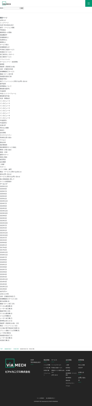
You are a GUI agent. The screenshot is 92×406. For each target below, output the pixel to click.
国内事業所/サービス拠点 (8, 147)
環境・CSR (3, 152)
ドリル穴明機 (4, 316)
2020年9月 (3, 242)
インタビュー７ (5, 113)
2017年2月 (3, 250)
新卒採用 (3, 83)
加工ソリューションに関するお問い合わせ (13, 81)
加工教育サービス (6, 57)
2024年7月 (3, 203)
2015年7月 (3, 269)
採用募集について (6, 86)
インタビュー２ (5, 101)
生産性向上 (3, 40)
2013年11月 (4, 286)
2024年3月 (3, 208)
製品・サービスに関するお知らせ (11, 171)
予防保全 (3, 30)
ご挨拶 (2, 164)
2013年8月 (3, 289)
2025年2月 (3, 198)
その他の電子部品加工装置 (8, 328)
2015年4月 (3, 274)
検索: (1, 8)
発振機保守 (3, 35)
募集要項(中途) (5, 96)
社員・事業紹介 (5, 98)
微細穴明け (3, 79)
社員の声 (3, 125)
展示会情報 (3, 301)
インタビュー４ (5, 106)
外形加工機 (3, 340)
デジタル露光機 (5, 306)
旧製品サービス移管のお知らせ (57, 371)
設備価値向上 (4, 37)
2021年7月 (3, 237)
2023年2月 (3, 220)
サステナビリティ (6, 135)
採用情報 (81, 360)
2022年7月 (3, 225)
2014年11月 (4, 279)
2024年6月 (3, 206)
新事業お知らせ (5, 321)
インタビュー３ (5, 103)
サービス (54, 360)
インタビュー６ (5, 110)
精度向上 (3, 42)
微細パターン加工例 (6, 74)
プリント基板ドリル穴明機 (8, 330)
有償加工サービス (6, 52)
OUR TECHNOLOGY (7, 25)
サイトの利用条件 (6, 181)
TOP (1, 348)
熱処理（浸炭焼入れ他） (8, 66)
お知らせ (3, 20)
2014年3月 (3, 284)
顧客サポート (4, 154)
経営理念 (3, 159)
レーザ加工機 (4, 333)
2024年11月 (4, 201)
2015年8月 (3, 267)
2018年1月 (3, 245)
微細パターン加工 (6, 303)
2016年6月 (3, 259)
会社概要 (3, 162)
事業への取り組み (6, 149)
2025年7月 (3, 191)
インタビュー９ (5, 118)
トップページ (4, 22)
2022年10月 (4, 223)
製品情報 (46, 360)
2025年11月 (4, 186)
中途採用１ (3, 120)
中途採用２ (3, 123)
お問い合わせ (54, 375)
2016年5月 (3, 262)
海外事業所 (3, 145)
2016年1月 (3, 264)
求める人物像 (4, 128)
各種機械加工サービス (7, 71)
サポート (3, 167)
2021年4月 (3, 240)
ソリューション (5, 59)
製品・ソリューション (7, 325)
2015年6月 (3, 272)
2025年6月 (3, 194)
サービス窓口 (4, 44)
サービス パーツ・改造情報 (9, 62)
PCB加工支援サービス (7, 49)
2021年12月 (4, 233)
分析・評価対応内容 (6, 69)
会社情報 (3, 132)
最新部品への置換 (6, 32)
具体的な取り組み (6, 137)
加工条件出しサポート (7, 54)
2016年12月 (4, 252)
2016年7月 (3, 257)
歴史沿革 (3, 142)
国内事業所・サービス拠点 (71, 374)
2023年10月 (4, 213)
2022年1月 (3, 230)
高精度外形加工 (5, 335)
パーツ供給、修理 (6, 169)
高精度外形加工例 (6, 76)
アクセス (3, 140)
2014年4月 (3, 281)
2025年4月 (3, 196)
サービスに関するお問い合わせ (10, 176)
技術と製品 (3, 157)
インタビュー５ (5, 108)
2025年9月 (3, 189)
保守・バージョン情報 (7, 27)
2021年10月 (4, 235)
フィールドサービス (56, 365)
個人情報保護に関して (7, 179)
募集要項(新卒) (5, 88)
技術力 (2, 130)
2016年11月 (4, 255)
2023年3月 (3, 218)
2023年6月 (3, 215)
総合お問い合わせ (6, 174)
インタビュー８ (5, 115)
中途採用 (3, 91)
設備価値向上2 (4, 47)
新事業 (2, 64)
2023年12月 (4, 211)
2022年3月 (3, 228)
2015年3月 (3, 277)
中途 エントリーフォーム (8, 93)
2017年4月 (3, 247)
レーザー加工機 (5, 308)
